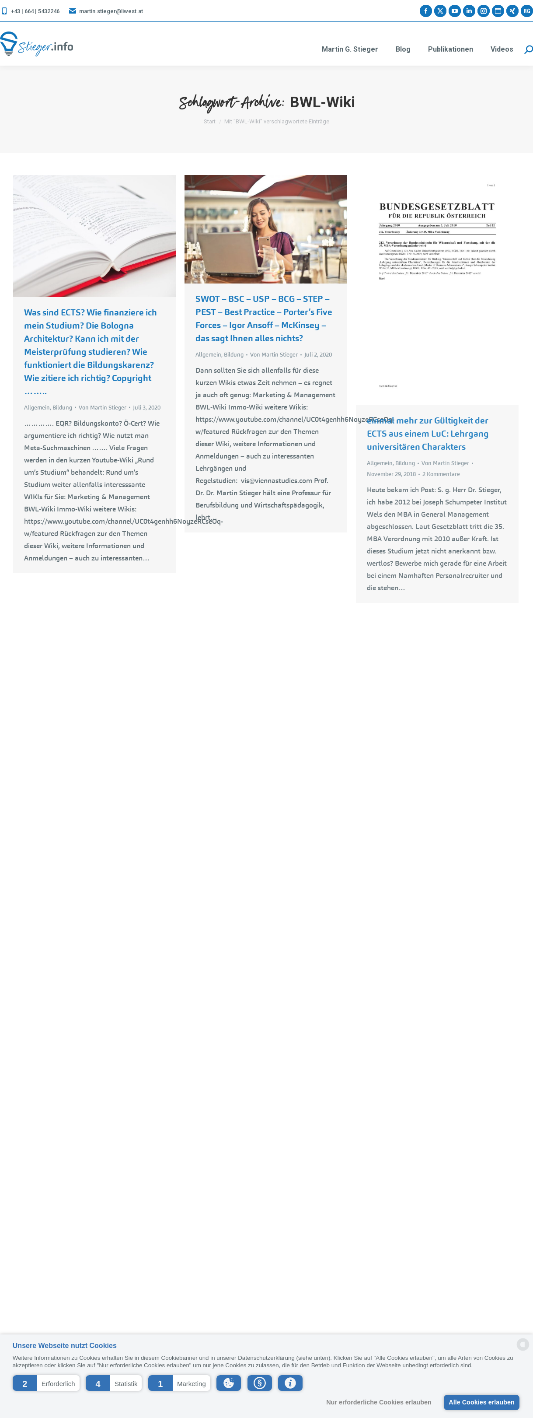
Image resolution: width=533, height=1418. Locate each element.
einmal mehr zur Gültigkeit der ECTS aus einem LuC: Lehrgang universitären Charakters (428, 433)
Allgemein (37, 407)
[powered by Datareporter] (523, 1350)
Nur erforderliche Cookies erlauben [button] (379, 1402)
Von (102, 407)
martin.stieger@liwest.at (105, 11)
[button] (46, 1383)
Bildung (62, 407)
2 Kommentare (441, 474)
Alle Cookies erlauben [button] (481, 1402)
